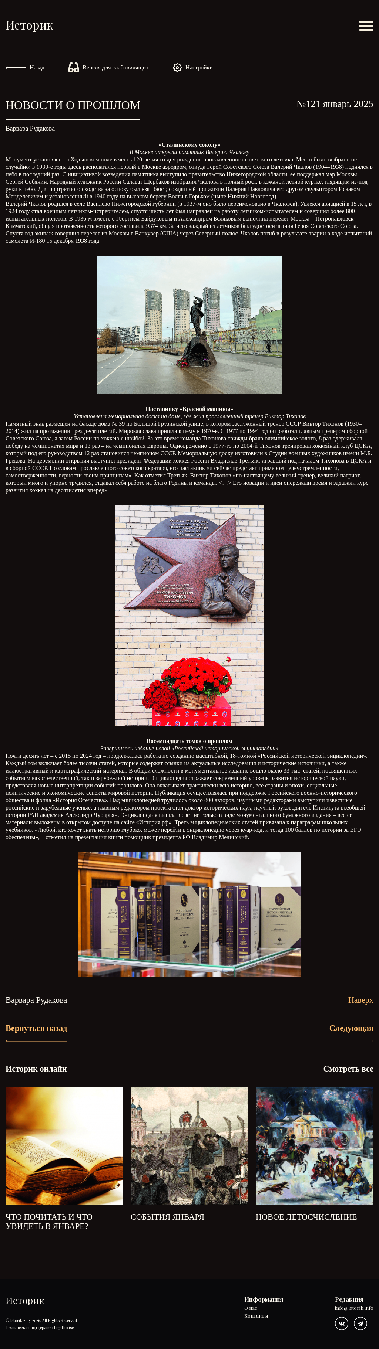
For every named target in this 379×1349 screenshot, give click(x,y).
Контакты (256, 1316)
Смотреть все (348, 1068)
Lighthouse (64, 1327)
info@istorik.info (354, 1308)
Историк (29, 25)
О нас (250, 1308)
